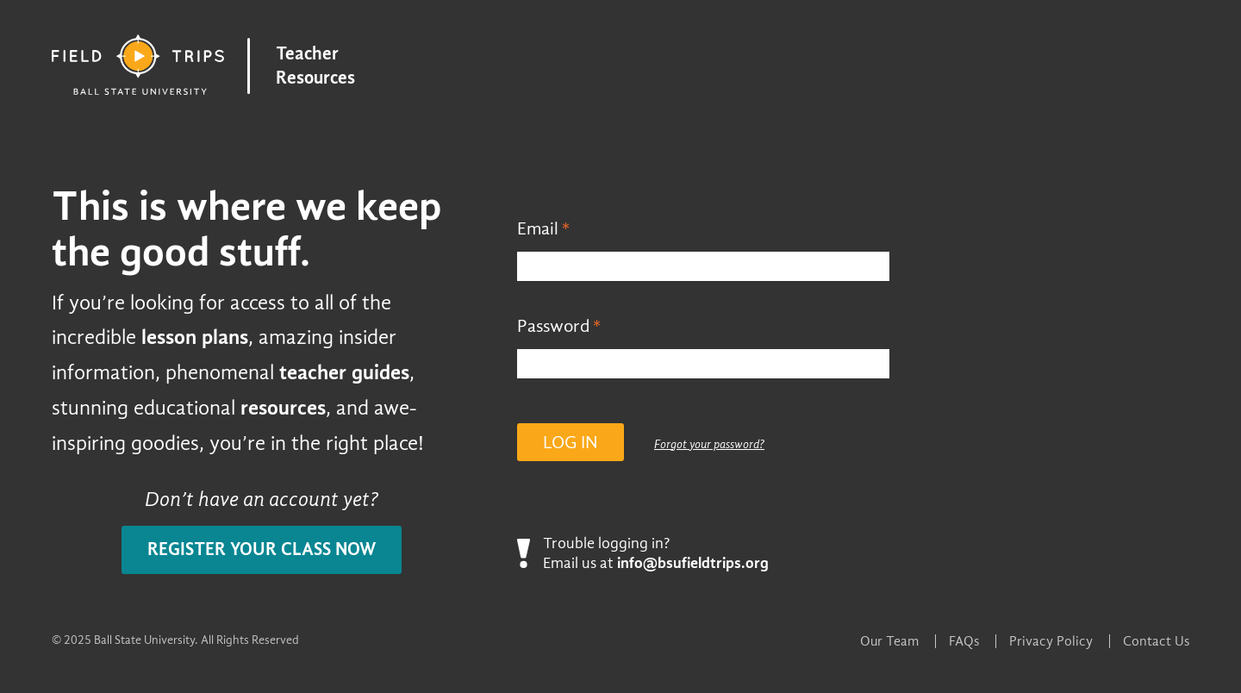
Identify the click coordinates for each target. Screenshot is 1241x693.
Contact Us (1156, 641)
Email (537, 229)
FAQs (964, 641)
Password (553, 326)
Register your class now (261, 549)
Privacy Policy (1051, 641)
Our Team (889, 641)
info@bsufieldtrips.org (693, 563)
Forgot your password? (709, 445)
